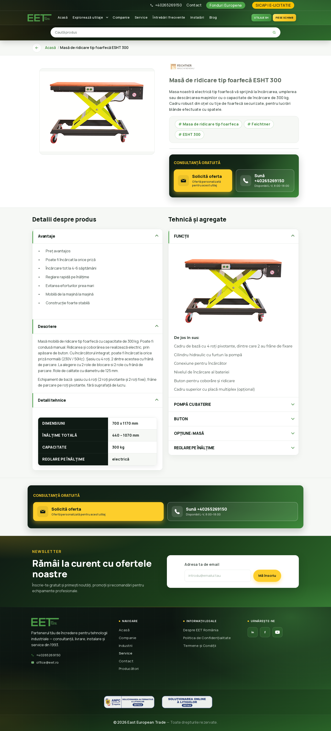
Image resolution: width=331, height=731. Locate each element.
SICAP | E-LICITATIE (273, 5)
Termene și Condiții (199, 645)
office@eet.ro (45, 662)
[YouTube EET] (277, 632)
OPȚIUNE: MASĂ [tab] (189, 433)
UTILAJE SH (261, 17)
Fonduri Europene (226, 5)
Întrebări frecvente (169, 17)
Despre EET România (200, 630)
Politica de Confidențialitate (207, 637)
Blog (213, 17)
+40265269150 (166, 5)
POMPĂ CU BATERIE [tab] (192, 404)
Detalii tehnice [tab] (52, 400)
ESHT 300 (189, 134)
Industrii (125, 645)
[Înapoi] (36, 47)
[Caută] (274, 32)
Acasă (63, 17)
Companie (121, 17)
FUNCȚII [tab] (181, 236)
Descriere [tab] (47, 326)
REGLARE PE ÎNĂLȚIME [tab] (194, 447)
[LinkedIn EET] (253, 632)
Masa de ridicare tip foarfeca (208, 124)
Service (141, 17)
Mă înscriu (267, 575)
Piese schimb (284, 17)
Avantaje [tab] (46, 236)
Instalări (197, 17)
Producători (129, 668)
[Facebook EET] (265, 632)
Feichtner (258, 124)
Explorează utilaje (88, 17)
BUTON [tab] (181, 418)
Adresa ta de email (202, 564)
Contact (194, 5)
